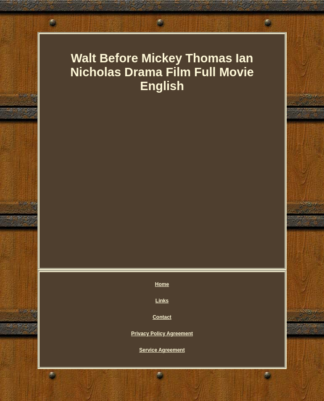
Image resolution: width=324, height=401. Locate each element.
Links (162, 301)
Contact (162, 317)
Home (162, 284)
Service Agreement (161, 350)
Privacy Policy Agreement (162, 334)
